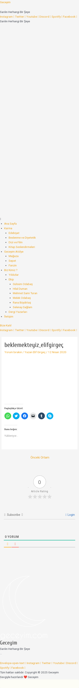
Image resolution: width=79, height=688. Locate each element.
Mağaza (14, 256)
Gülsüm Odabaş (23, 284)
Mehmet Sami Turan (25, 293)
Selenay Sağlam (22, 307)
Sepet (12, 260)
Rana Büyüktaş (22, 302)
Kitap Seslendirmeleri (22, 247)
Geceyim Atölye (13, 251)
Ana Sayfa (10, 223)
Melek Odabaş (22, 297)
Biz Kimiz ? (10, 270)
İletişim (8, 316)
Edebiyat (14, 233)
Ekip (11, 279)
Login (70, 514)
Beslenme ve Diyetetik (22, 237)
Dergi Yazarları (18, 311)
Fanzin (13, 265)
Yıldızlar (14, 274)
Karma (8, 228)
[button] (39, 219)
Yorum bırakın (13, 352)
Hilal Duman (20, 288)
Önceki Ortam (40, 457)
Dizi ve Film (16, 242)
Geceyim (5, 2)
